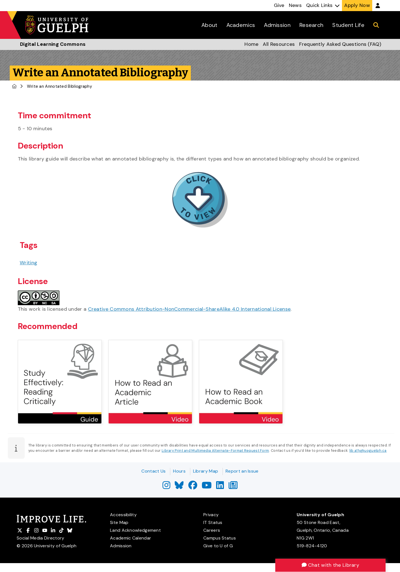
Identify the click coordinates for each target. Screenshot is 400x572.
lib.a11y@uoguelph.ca (368, 450)
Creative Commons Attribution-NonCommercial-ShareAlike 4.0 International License (189, 309)
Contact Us (153, 471)
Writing (28, 262)
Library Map (205, 471)
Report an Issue (242, 471)
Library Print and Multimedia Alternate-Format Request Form (215, 450)
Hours (179, 471)
